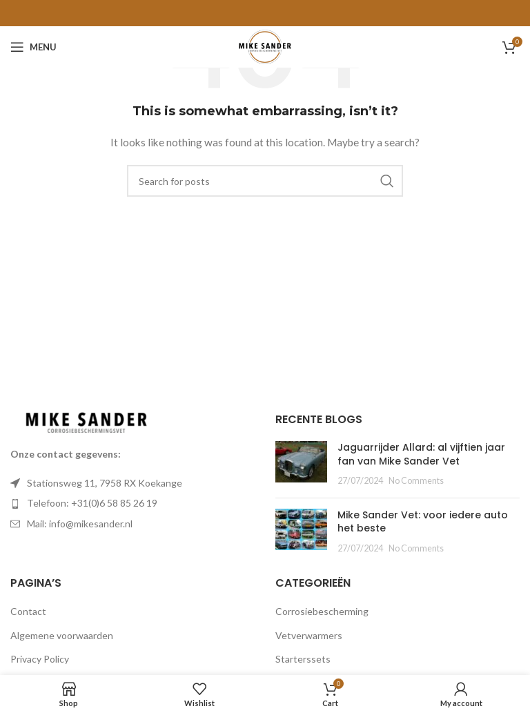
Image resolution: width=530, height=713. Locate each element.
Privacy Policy (39, 659)
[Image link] (86, 421)
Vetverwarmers (308, 635)
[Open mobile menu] (33, 47)
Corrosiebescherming (322, 611)
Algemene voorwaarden (61, 635)
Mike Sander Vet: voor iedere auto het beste (422, 522)
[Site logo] (265, 46)
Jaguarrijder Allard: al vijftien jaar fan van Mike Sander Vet (421, 454)
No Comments (416, 481)
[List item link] (132, 503)
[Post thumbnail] (301, 464)
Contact (28, 611)
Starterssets (303, 659)
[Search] (265, 181)
